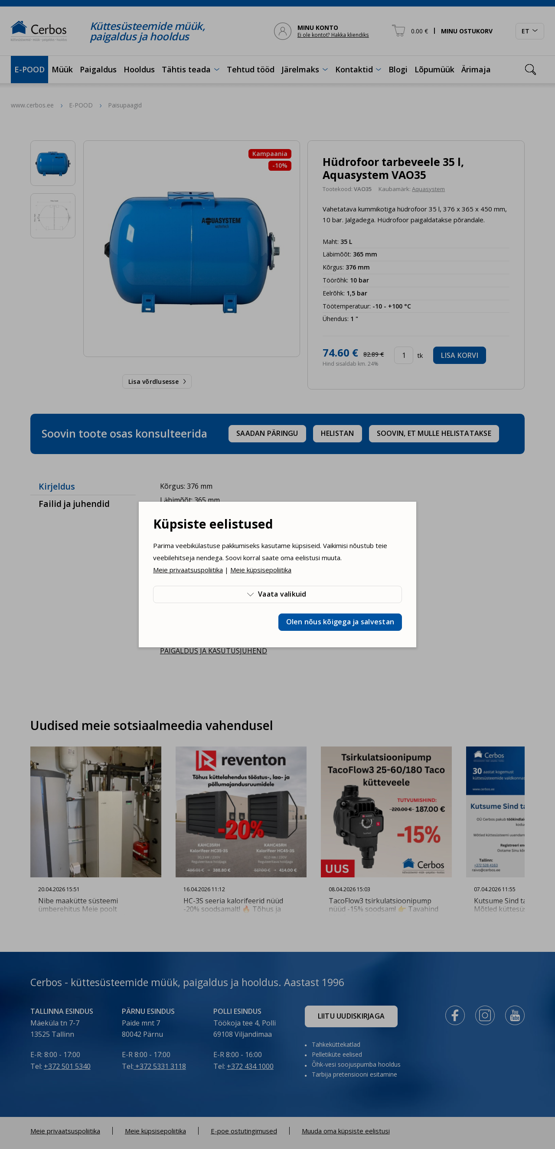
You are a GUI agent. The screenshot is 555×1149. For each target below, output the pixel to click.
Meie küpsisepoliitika (260, 569)
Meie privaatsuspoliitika (188, 569)
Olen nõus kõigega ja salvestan (340, 621)
